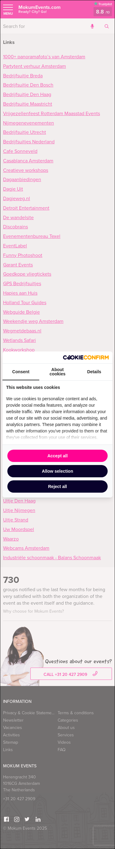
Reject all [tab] (57, 486)
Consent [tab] (20, 371)
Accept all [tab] (57, 455)
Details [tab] (94, 371)
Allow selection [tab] (57, 471)
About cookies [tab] (57, 371)
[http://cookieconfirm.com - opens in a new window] (86, 357)
